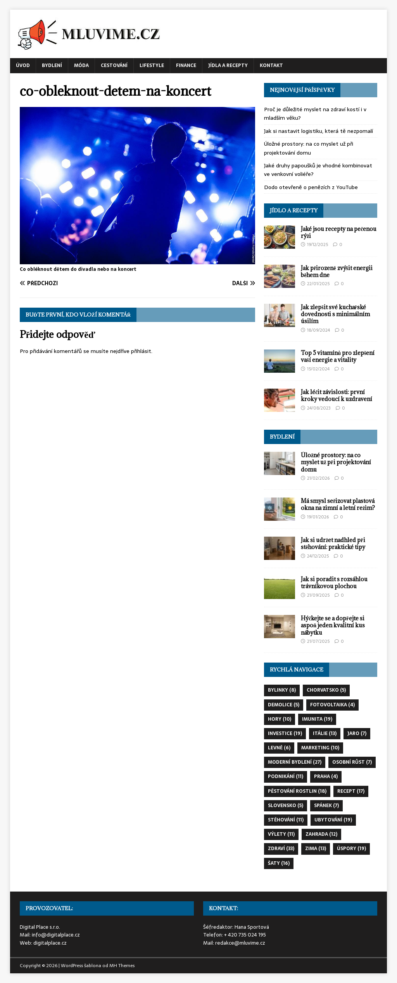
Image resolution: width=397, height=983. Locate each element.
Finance (186, 65)
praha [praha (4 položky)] (326, 776)
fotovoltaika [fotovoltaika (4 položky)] (332, 705)
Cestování (114, 65)
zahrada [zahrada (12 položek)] (321, 834)
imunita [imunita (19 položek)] (317, 719)
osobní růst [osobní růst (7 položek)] (352, 762)
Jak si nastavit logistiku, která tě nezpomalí (318, 131)
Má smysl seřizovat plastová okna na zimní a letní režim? (338, 504)
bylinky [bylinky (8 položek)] (282, 690)
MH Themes (122, 965)
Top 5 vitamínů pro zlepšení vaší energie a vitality (338, 356)
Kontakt (271, 65)
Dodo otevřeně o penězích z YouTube (311, 187)
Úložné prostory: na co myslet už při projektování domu (308, 148)
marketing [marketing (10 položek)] (320, 748)
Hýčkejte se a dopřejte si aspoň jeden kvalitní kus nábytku (333, 625)
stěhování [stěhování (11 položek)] (286, 820)
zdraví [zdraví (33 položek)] (281, 848)
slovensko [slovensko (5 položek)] (285, 805)
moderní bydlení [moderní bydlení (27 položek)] (294, 762)
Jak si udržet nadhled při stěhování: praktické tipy (333, 543)
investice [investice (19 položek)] (285, 733)
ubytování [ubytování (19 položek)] (333, 820)
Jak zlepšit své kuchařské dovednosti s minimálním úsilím (335, 314)
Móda (81, 65)
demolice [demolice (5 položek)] (283, 705)
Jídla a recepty (228, 65)
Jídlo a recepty (294, 210)
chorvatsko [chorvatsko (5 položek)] (326, 690)
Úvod (23, 65)
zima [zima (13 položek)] (315, 848)
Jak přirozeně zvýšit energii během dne (337, 271)
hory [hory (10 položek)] (279, 719)
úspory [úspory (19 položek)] (351, 848)
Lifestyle (152, 65)
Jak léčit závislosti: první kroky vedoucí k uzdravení (336, 395)
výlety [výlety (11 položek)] (281, 834)
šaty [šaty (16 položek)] (279, 863)
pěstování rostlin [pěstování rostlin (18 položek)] (297, 791)
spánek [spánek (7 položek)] (326, 805)
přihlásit (141, 351)
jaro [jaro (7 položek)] (356, 733)
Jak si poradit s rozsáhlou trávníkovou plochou (334, 582)
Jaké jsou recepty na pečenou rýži (338, 232)
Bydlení (52, 65)
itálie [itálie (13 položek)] (325, 733)
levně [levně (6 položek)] (279, 748)
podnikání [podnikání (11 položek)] (285, 776)
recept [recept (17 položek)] (350, 791)
